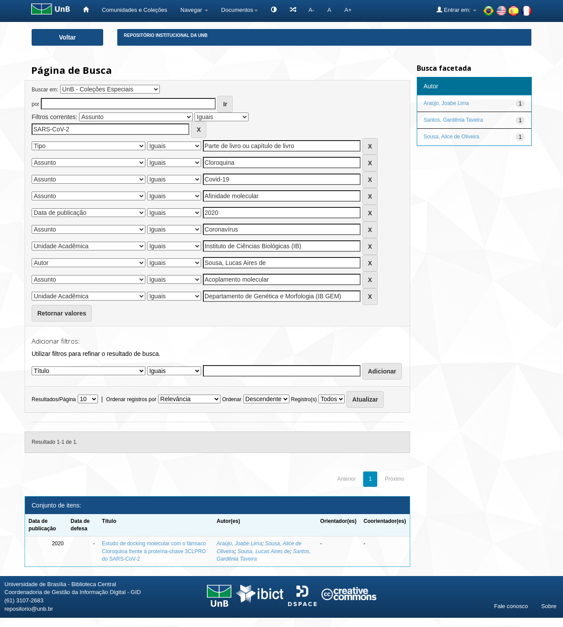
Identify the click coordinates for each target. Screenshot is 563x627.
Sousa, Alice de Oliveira (452, 137)
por (35, 104)
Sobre (548, 606)
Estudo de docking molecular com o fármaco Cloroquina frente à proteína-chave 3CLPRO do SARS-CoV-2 (154, 551)
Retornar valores (61, 313)
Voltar (67, 37)
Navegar (194, 10)
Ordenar (232, 399)
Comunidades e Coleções (134, 10)
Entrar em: (456, 9)
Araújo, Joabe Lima (239, 543)
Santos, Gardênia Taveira (453, 120)
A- (311, 10)
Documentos (239, 10)
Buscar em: (45, 90)
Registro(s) (304, 399)
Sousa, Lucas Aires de (264, 551)
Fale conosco (511, 606)
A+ (347, 10)
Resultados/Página (54, 399)
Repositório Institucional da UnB (166, 35)
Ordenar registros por (131, 399)
